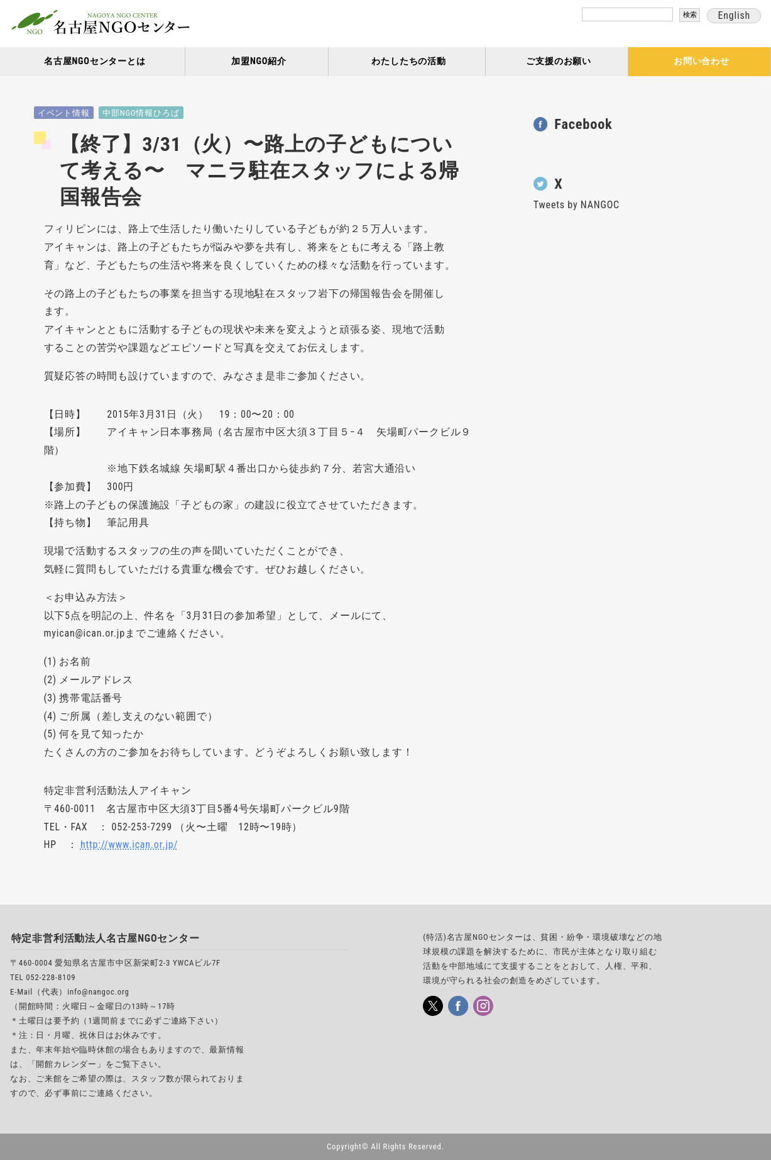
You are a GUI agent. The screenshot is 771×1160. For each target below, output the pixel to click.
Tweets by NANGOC (576, 205)
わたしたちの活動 (408, 61)
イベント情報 (64, 113)
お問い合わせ (702, 61)
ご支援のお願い (558, 61)
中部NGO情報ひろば (140, 113)
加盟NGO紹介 (259, 61)
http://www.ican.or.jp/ (129, 844)
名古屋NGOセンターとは (95, 61)
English (734, 15)
